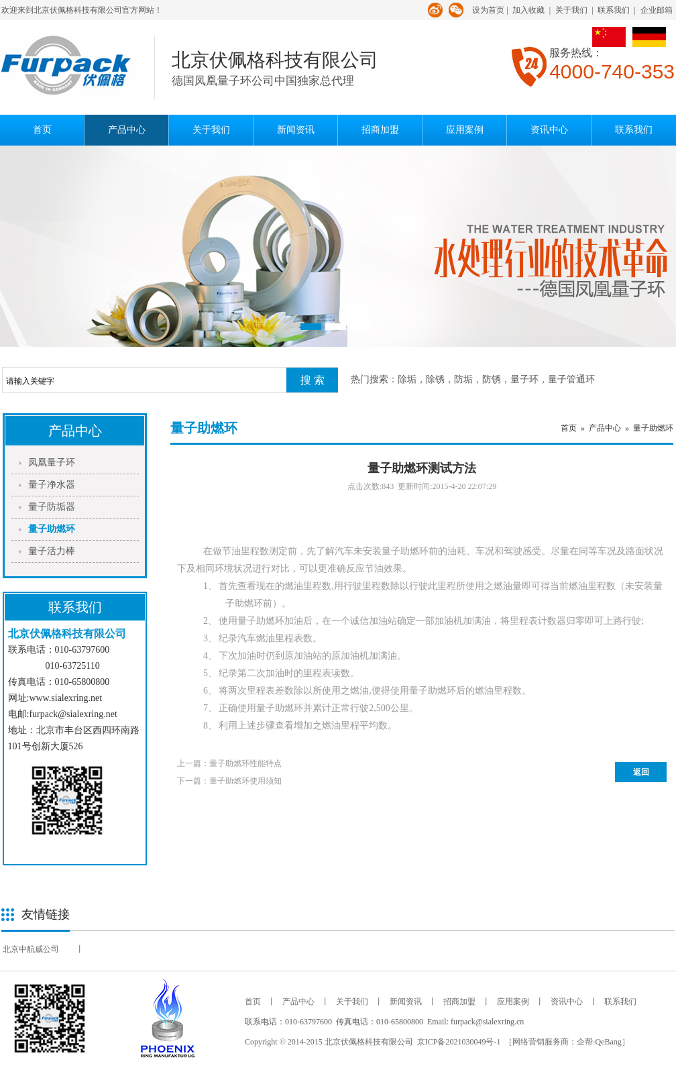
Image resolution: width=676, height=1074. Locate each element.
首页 (42, 130)
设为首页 (488, 10)
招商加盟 (380, 130)
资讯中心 (549, 130)
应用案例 (465, 130)
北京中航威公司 (31, 949)
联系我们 (614, 10)
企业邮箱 (656, 10)
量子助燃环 (51, 529)
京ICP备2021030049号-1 (459, 1041)
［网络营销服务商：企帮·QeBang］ (566, 1041)
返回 (641, 772)
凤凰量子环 (51, 463)
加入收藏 (528, 10)
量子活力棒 (51, 551)
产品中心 (127, 130)
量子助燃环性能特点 (245, 763)
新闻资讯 (296, 130)
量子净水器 (51, 485)
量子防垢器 (51, 507)
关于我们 (571, 10)
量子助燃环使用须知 (245, 781)
